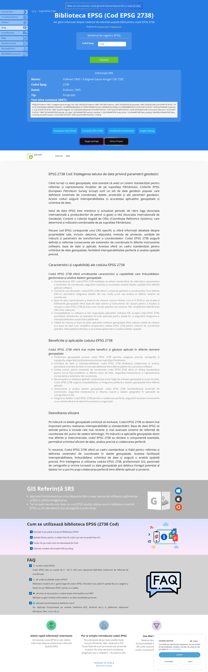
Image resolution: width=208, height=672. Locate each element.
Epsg (34, 11)
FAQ (68, 156)
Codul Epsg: (88, 43)
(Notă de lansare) (104, 665)
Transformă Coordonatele (121, 130)
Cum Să (58, 156)
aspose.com (102, 26)
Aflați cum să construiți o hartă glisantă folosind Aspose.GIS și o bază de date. (104, 5)
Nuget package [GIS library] (92, 141)
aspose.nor (116, 26)
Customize (168, 661)
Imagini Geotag (147, 130)
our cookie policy (174, 649)
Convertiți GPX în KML (92, 130)
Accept (179, 655)
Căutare (104, 59)
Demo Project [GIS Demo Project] (116, 141)
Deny (190, 661)
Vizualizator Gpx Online (65, 130)
